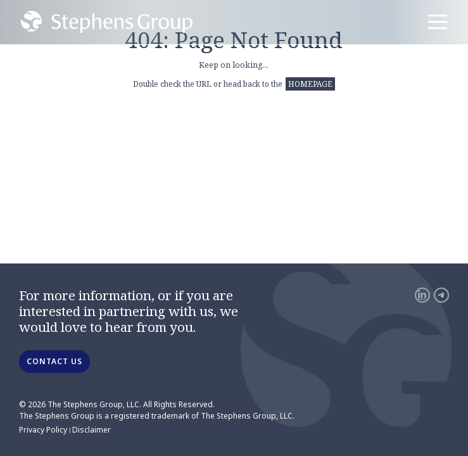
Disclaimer (91, 430)
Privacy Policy (43, 430)
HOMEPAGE (310, 84)
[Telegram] (441, 295)
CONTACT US (54, 361)
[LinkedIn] (422, 295)
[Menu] (437, 22)
